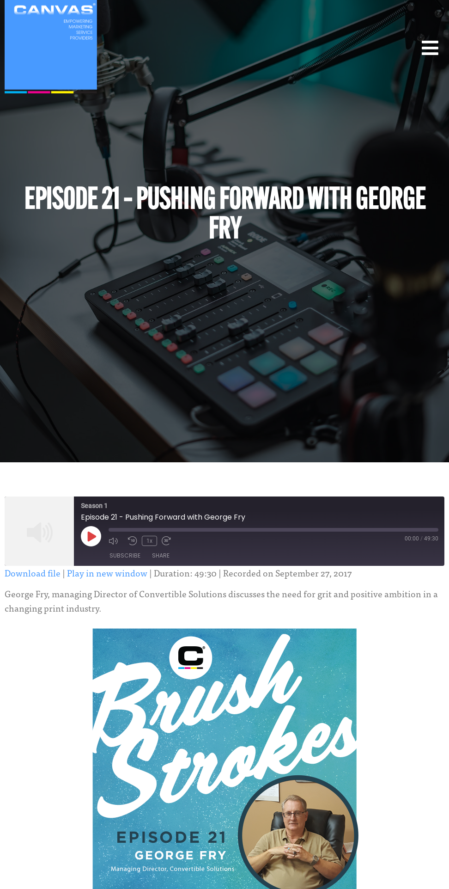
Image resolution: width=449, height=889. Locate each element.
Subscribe (124, 555)
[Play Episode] (91, 536)
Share (161, 555)
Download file (33, 572)
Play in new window (107, 572)
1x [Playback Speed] (149, 541)
